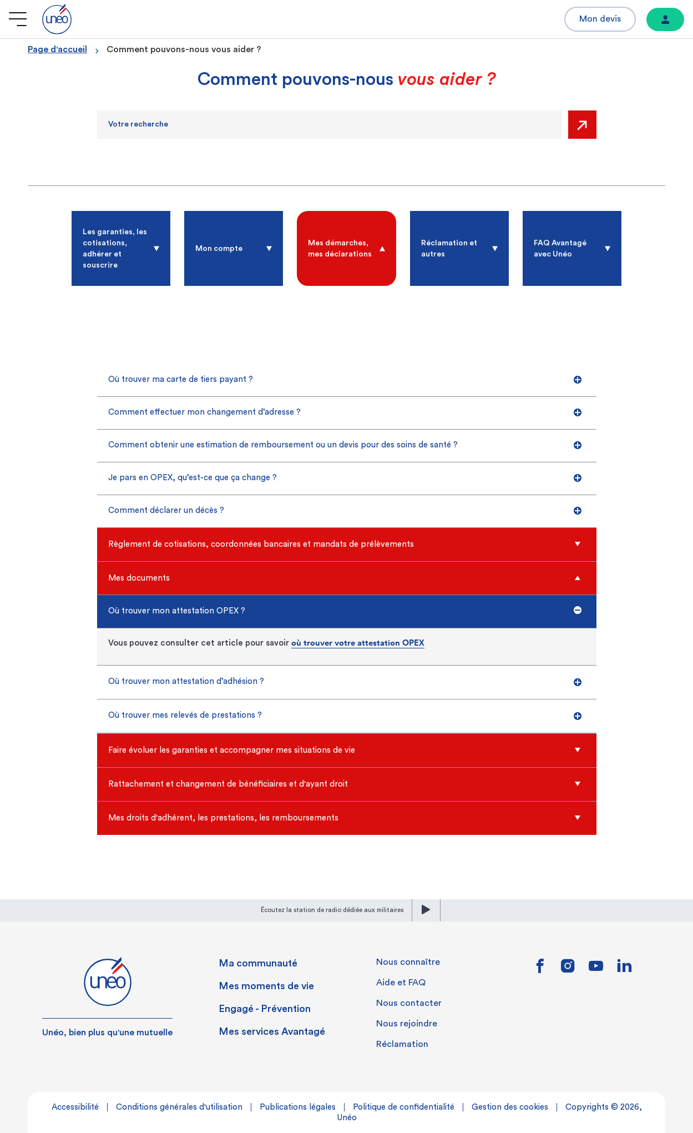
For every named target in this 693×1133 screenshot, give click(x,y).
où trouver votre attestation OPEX (357, 642)
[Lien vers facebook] (540, 970)
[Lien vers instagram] (568, 970)
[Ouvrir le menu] (18, 19)
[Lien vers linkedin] (624, 969)
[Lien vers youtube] (596, 970)
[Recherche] (329, 124)
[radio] (121, 248)
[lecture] (426, 910)
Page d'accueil (57, 49)
